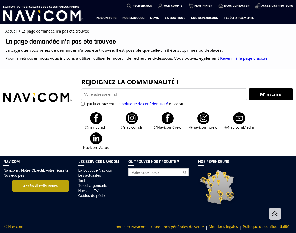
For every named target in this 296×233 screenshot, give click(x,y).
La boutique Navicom (96, 170)
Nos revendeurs (204, 18)
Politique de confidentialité (266, 226)
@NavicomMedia (239, 127)
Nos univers (106, 18)
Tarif (81, 180)
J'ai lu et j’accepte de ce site (135, 103)
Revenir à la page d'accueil (245, 58)
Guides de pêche (92, 196)
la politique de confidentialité (143, 103)
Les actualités (89, 175)
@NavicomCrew (167, 127)
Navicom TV (88, 190)
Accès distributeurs (40, 186)
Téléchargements (239, 18)
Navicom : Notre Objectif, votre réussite (36, 170)
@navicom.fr (96, 127)
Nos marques (133, 18)
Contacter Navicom (129, 227)
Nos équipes (13, 175)
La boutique (175, 18)
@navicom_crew (203, 127)
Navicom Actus (96, 147)
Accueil (11, 31)
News (154, 18)
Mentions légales (223, 226)
